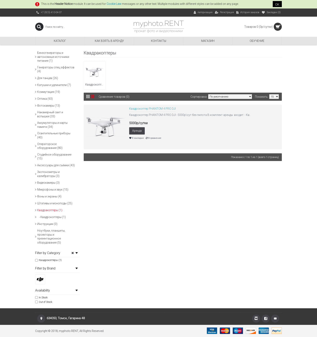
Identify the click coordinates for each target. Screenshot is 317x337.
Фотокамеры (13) (48, 105)
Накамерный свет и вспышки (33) (50, 114)
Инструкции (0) (47, 224)
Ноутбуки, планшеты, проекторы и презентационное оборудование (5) (51, 236)
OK (277, 4)
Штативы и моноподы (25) (54, 203)
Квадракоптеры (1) (49, 210)
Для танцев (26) (47, 78)
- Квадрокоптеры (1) (51, 217)
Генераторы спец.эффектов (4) (55, 69)
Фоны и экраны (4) (49, 196)
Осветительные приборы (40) (53, 135)
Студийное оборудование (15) (54, 156)
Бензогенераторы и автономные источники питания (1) (53, 56)
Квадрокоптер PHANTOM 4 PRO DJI (152, 108)
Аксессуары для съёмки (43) (56, 165)
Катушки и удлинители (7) (54, 85)
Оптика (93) (45, 98)
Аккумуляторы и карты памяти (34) (52, 124)
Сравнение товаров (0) (114, 96)
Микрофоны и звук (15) (52, 189)
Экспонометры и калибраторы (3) (48, 174)
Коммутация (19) (48, 91)
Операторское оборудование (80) (49, 146)
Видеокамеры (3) (48, 182)
